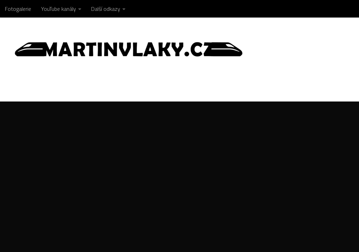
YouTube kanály (58, 9)
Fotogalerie (18, 9)
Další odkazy (105, 9)
